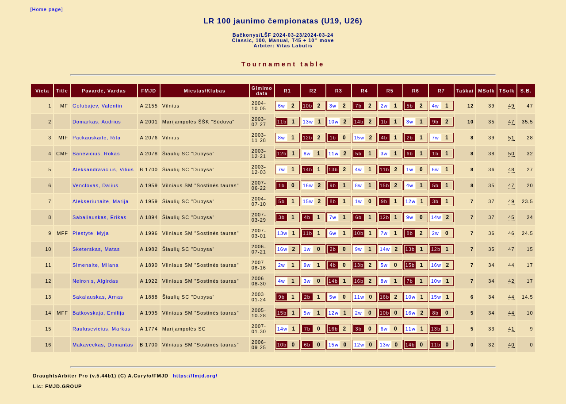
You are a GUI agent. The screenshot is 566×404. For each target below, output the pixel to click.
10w (334, 121)
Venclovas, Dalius (96, 185)
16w (308, 185)
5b (410, 105)
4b (384, 137)
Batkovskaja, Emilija (99, 313)
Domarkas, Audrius (97, 121)
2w (384, 105)
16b (358, 281)
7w (435, 137)
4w (435, 105)
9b (435, 121)
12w (410, 201)
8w (281, 137)
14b (358, 121)
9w (409, 217)
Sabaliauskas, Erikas (99, 217)
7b (359, 105)
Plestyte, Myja (91, 233)
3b (435, 201)
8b (333, 201)
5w (384, 265)
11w (334, 153)
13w (308, 121)
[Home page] (46, 9)
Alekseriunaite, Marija (101, 201)
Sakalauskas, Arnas (98, 297)
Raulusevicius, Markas (101, 328)
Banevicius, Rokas (96, 153)
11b (282, 121)
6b (410, 153)
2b (410, 137)
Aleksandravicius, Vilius (103, 169)
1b (384, 121)
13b (333, 169)
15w (359, 137)
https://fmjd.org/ (195, 375)
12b (307, 137)
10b (307, 105)
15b (384, 185)
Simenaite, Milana (96, 265)
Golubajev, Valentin (97, 105)
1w (409, 169)
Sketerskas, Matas (96, 249)
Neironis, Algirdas (96, 281)
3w (333, 105)
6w (281, 105)
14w (436, 217)
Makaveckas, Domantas (103, 344)
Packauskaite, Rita (97, 137)
